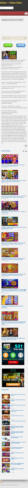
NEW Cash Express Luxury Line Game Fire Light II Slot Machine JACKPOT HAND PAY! (13, 165)
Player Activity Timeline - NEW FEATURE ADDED (17, 437)
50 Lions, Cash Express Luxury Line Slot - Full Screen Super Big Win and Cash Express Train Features (13, 197)
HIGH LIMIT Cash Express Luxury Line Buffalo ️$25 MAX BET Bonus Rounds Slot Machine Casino (13, 259)
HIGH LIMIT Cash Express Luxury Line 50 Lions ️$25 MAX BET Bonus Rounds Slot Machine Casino (13, 243)
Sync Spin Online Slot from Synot (17, 415)
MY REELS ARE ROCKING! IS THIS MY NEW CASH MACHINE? (18, 443)
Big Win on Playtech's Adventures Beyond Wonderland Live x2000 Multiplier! (17, 432)
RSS (1, 482)
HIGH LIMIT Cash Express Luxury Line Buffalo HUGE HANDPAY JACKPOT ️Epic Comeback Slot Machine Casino (13, 323)
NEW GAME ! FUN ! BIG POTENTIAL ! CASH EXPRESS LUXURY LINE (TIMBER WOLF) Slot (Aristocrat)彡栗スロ (14, 290)
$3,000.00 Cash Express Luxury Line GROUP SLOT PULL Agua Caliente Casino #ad (13, 339)
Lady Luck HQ (7, 60)
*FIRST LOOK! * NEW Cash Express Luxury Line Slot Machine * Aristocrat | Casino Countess (13, 181)
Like (4, 38)
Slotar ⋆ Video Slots (11, 2)
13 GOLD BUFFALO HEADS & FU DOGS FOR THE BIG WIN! (17, 448)
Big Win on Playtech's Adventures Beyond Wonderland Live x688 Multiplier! (17, 427)
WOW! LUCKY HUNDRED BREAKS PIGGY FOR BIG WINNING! (17, 464)
